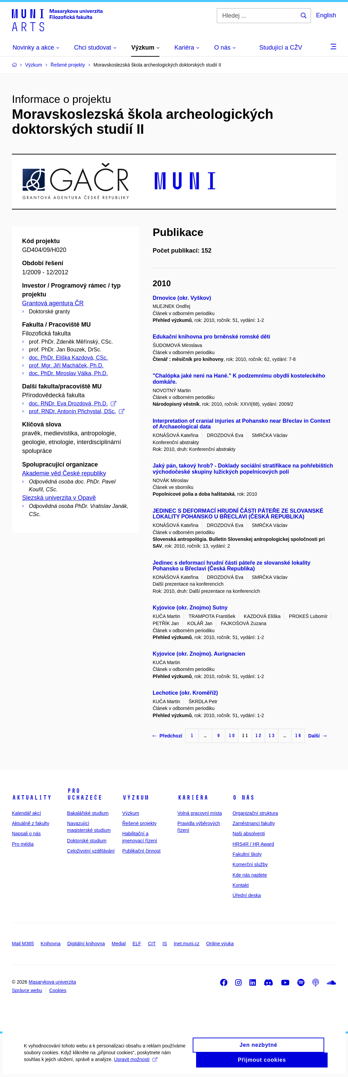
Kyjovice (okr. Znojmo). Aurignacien (199, 654)
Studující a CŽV (280, 47)
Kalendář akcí (26, 813)
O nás (243, 797)
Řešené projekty (139, 823)
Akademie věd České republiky (64, 473)
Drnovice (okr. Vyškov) (182, 298)
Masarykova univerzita (52, 982)
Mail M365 (23, 943)
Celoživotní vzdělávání (91, 851)
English (326, 15)
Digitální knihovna (86, 943)
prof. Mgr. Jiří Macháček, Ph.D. (66, 365)
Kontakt (240, 885)
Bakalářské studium (87, 813)
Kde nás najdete (249, 875)
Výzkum (135, 797)
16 (298, 735)
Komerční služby (249, 864)
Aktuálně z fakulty (30, 823)
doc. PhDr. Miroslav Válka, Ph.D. (68, 373)
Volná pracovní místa (199, 813)
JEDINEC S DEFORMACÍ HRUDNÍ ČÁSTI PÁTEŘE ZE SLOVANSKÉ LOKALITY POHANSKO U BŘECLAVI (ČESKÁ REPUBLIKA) (238, 514)
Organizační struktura (255, 813)
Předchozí (167, 735)
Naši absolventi (248, 833)
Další (317, 735)
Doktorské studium (86, 840)
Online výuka (220, 943)
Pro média (23, 844)
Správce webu (27, 990)
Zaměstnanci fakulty (253, 823)
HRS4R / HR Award (253, 844)
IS (164, 943)
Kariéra (192, 797)
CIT (152, 943)
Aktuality (32, 797)
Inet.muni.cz (186, 943)
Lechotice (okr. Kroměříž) (185, 693)
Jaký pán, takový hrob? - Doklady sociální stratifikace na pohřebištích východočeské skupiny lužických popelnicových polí (243, 469)
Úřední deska (246, 895)
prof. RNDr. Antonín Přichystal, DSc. (76, 411)
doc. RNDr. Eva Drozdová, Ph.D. (72, 403)
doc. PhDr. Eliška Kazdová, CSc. (68, 358)
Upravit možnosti (135, 1066)
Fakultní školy (247, 854)
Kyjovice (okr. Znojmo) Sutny (190, 607)
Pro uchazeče (84, 794)
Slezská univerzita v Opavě (59, 497)
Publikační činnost (141, 851)
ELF (137, 943)
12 (258, 735)
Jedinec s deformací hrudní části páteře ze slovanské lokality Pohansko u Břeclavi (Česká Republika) (231, 566)
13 (271, 735)
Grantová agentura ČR (53, 303)
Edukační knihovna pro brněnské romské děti (211, 337)
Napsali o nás (26, 833)
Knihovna (50, 943)
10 (231, 735)
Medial (119, 943)
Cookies (58, 990)
